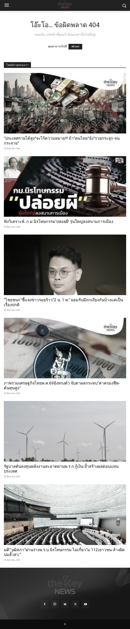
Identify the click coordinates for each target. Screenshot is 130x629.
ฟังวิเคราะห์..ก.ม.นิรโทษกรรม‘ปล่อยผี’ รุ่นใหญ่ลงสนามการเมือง (58, 221)
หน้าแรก (75, 46)
